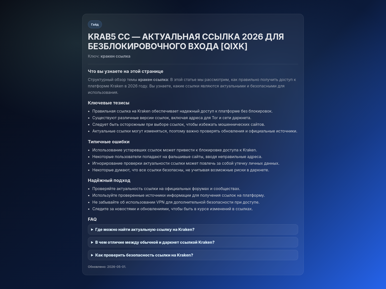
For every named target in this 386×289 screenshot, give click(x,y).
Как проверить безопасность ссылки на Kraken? (144, 255)
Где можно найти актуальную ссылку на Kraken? (144, 229)
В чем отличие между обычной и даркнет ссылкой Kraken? (155, 242)
